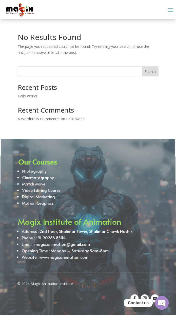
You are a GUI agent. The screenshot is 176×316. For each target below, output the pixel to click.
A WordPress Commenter (39, 118)
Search (150, 71)
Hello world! (27, 96)
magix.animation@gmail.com (62, 242)
